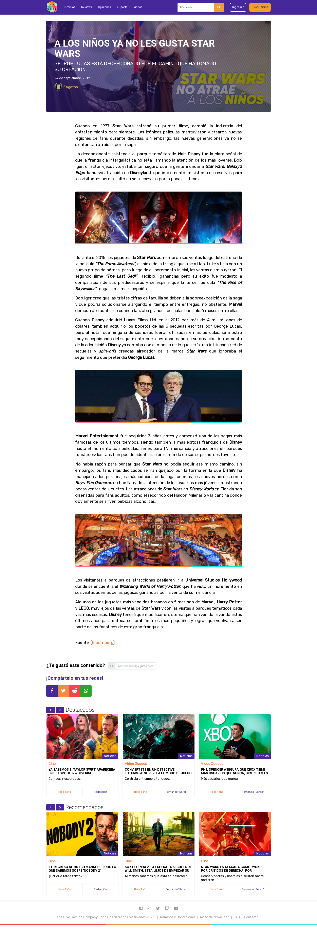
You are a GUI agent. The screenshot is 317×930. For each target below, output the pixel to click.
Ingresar (238, 7)
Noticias (69, 7)
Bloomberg (102, 642)
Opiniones (104, 7)
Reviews (86, 7)
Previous (50, 710)
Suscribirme (260, 7)
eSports (122, 7)
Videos (137, 7)
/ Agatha (66, 87)
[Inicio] (51, 7)
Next (60, 710)
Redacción (100, 791)
